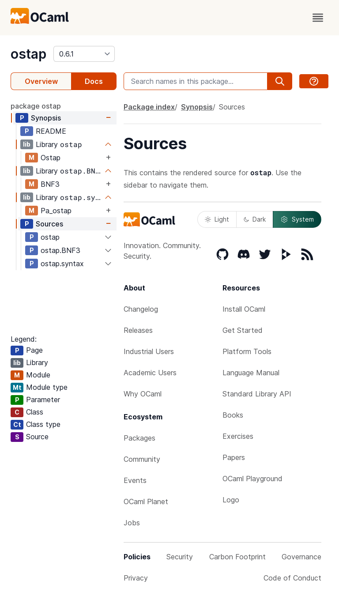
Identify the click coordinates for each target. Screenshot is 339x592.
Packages (139, 438)
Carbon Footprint (237, 556)
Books (232, 415)
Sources (49, 223)
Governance (301, 556)
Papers (233, 457)
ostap (28, 54)
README (51, 131)
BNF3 (50, 184)
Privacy (136, 577)
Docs (94, 81)
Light (217, 219)
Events (135, 480)
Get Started (242, 330)
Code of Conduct (292, 577)
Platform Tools (246, 351)
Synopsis (46, 117)
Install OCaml (243, 309)
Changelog (141, 309)
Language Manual (250, 372)
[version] (84, 54)
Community (142, 459)
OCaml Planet (146, 501)
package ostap (36, 106)
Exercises (237, 436)
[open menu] (318, 18)
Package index (149, 106)
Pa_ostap (56, 210)
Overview (41, 81)
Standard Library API (256, 393)
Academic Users (150, 372)
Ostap (50, 157)
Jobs (132, 522)
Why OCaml (143, 393)
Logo (230, 499)
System (297, 219)
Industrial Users (149, 351)
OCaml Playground (252, 478)
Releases (138, 330)
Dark (255, 219)
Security (179, 556)
